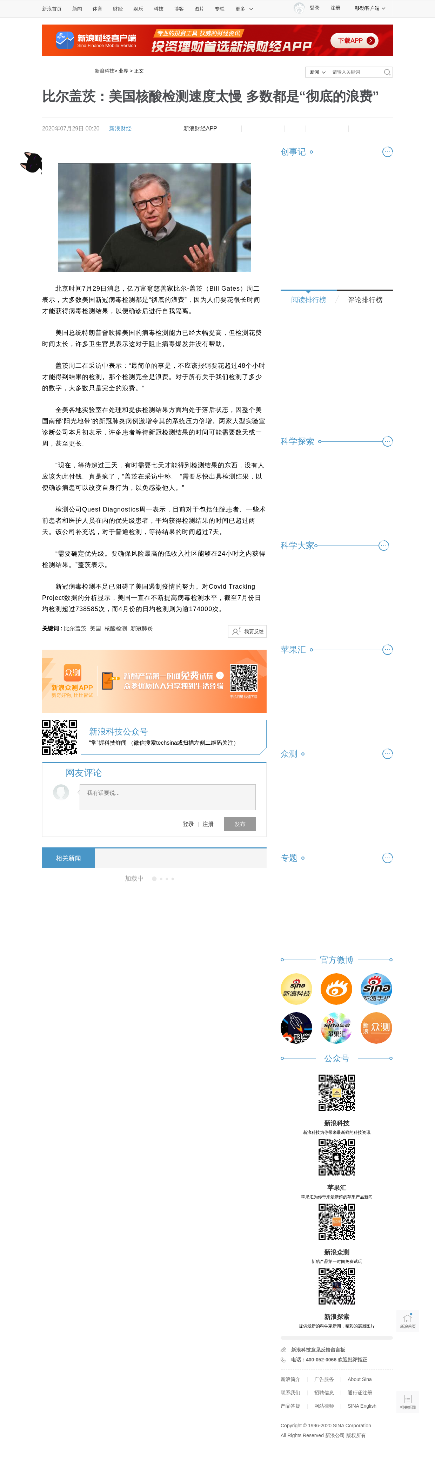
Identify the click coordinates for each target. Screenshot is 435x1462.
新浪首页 (52, 9)
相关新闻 (68, 858)
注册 (335, 8)
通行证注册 (360, 1392)
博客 (179, 9)
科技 (158, 9)
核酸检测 (116, 628)
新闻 (77, 9)
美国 (95, 628)
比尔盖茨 (75, 628)
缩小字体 (230, 128)
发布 (240, 824)
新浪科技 (104, 71)
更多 (244, 9)
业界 (123, 71)
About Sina (360, 1379)
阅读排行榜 (308, 300)
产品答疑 (290, 1406)
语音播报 (407, 1374)
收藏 (273, 128)
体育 (97, 9)
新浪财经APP (200, 128)
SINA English (362, 1406)
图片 (199, 9)
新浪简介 (290, 1379)
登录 (188, 824)
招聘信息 (324, 1392)
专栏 (220, 9)
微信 (316, 128)
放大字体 (252, 128)
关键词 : (53, 628)
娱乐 (138, 9)
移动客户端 (370, 8)
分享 (337, 128)
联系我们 (290, 1392)
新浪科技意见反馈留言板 (318, 1350)
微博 (295, 128)
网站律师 (324, 1406)
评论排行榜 (365, 300)
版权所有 (356, 1435)
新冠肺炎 (141, 628)
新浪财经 (120, 128)
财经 (118, 9)
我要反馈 (254, 631)
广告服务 (324, 1379)
